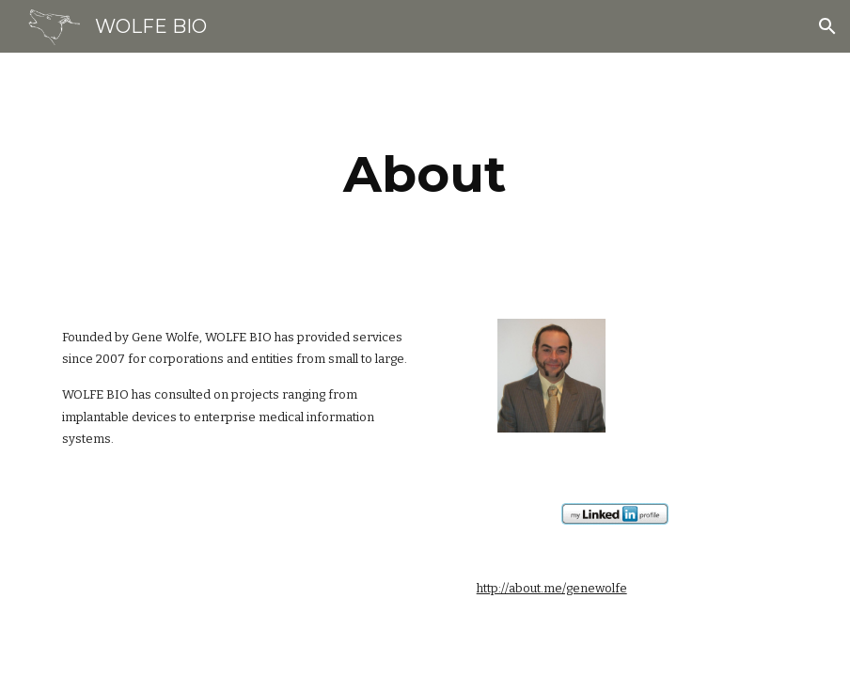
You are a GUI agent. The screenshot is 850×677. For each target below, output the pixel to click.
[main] (425, 174)
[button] (827, 26)
